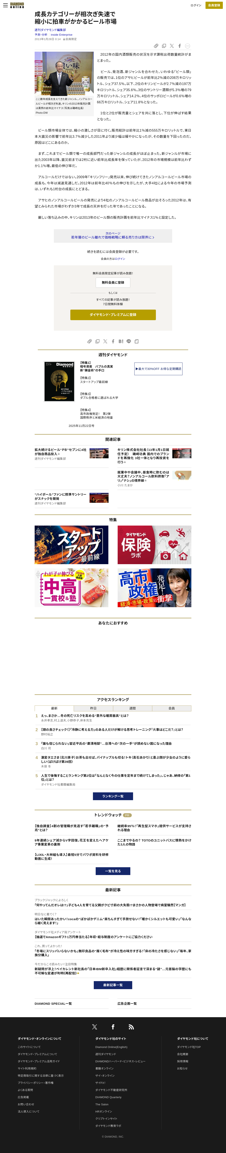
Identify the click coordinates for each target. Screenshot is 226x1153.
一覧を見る (113, 871)
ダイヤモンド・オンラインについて (39, 1038)
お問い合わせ (26, 1104)
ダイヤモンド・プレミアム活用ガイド (39, 1061)
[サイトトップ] (16, 5)
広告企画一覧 (127, 1003)
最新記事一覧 (113, 985)
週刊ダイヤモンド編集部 (50, 30)
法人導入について (28, 1111)
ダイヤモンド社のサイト (110, 1038)
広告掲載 (23, 1097)
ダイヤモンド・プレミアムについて (37, 1054)
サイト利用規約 (27, 1068)
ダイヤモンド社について (192, 1038)
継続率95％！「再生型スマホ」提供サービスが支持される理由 (154, 828)
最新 (54, 708)
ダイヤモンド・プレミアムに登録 (113, 315)
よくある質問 (25, 1090)
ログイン (196, 5)
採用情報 (182, 1061)
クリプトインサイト (106, 1118)
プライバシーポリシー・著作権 (36, 1082)
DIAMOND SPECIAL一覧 (53, 1003)
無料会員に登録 (113, 282)
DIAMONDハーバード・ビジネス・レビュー (120, 1061)
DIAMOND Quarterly (108, 1097)
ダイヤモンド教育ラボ (108, 1125)
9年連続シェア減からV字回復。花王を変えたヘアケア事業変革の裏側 (72, 842)
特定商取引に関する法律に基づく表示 (41, 1075)
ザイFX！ (100, 1082)
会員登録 (214, 5)
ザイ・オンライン (105, 1075)
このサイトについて (29, 1047)
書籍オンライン (104, 1068)
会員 (172, 708)
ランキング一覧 (113, 796)
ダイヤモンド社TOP (189, 1047)
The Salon (102, 1104)
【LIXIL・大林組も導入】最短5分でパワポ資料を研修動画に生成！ (72, 857)
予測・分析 (41, 34)
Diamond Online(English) (111, 1047)
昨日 (93, 708)
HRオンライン (103, 1111)
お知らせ (182, 1068)
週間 (132, 708)
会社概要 (182, 1054)
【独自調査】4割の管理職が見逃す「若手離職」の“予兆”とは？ (72, 828)
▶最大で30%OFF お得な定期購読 (158, 369)
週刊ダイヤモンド (105, 1054)
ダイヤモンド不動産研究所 (111, 1090)
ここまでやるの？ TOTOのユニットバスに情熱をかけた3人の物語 (154, 842)
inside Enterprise (61, 34)
